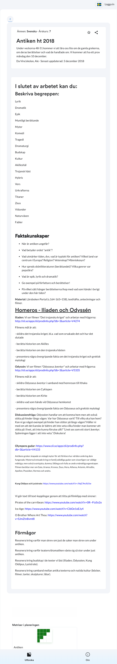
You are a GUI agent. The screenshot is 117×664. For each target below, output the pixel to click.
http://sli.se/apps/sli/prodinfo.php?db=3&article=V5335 (47, 370)
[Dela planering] (96, 32)
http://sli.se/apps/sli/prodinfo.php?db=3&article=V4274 (47, 321)
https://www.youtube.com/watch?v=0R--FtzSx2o (73, 502)
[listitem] (29, 656)
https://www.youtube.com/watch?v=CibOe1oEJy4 (54, 508)
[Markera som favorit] (89, 32)
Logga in (109, 4)
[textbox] (58, 333)
